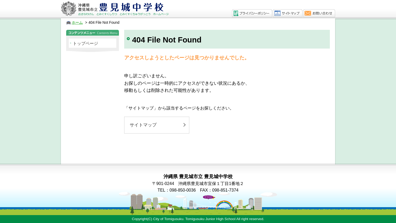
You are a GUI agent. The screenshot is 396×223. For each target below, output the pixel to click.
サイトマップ (143, 124)
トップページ (85, 43)
